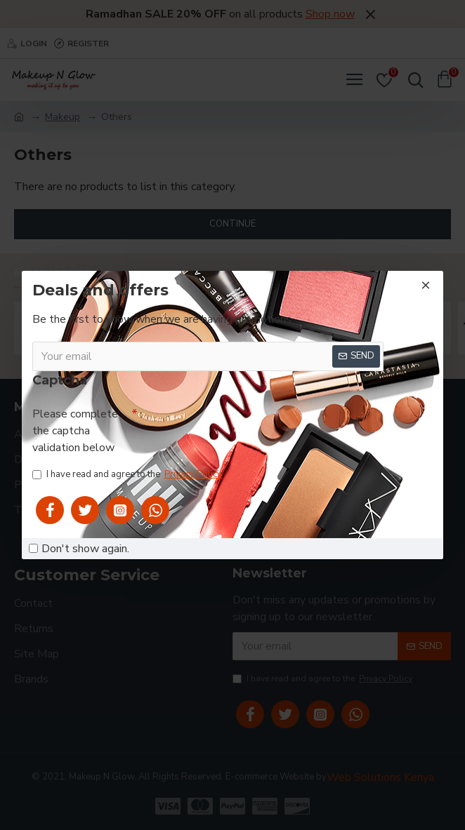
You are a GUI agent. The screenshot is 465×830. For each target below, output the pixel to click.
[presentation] (244, 428)
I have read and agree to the (128, 475)
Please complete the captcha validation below (75, 430)
